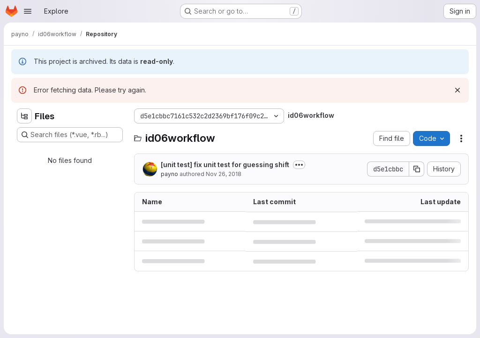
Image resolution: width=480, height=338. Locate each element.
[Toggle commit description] (299, 165)
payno (169, 173)
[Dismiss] (457, 90)
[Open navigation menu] (27, 11)
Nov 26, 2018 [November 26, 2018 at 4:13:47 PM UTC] (223, 173)
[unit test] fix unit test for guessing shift (225, 165)
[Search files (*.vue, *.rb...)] (70, 134)
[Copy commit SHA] (416, 169)
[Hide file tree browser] (24, 115)
